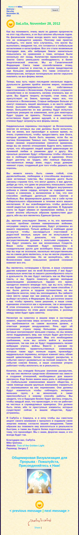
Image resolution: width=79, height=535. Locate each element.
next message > (56, 511)
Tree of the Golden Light (30, 445)
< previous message (25, 511)
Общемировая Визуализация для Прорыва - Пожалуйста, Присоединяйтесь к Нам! (39, 461)
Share (37, 527)
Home (11, 7)
